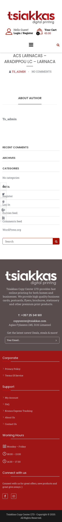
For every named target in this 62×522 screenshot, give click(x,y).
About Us (10, 417)
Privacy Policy (12, 368)
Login (17, 33)
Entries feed (10, 213)
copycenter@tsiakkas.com (29, 321)
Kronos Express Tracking (18, 410)
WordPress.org (11, 229)
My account (11, 397)
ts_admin (19, 71)
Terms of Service (14, 375)
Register (28, 33)
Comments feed (12, 221)
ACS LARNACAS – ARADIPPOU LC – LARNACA (29, 58)
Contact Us (11, 424)
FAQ (7, 404)
